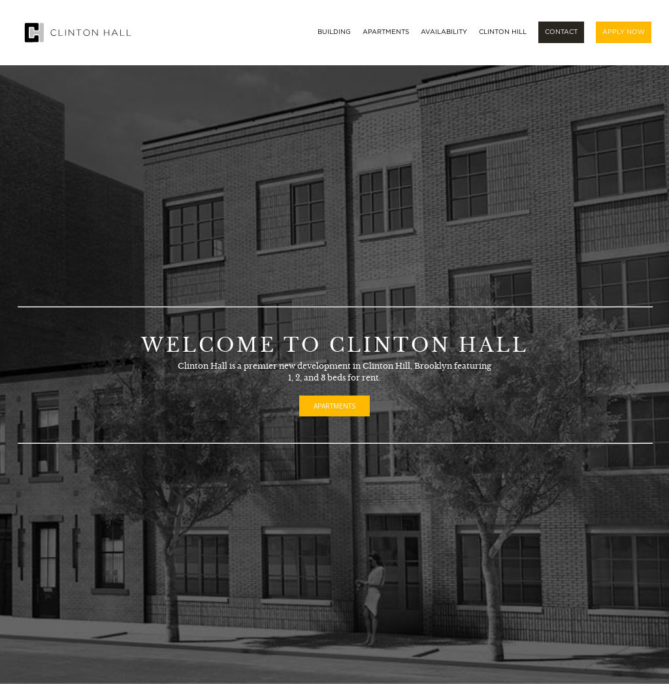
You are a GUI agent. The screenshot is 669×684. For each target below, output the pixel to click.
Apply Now (623, 32)
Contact (561, 32)
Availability (444, 32)
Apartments (386, 32)
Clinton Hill (503, 32)
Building (334, 32)
